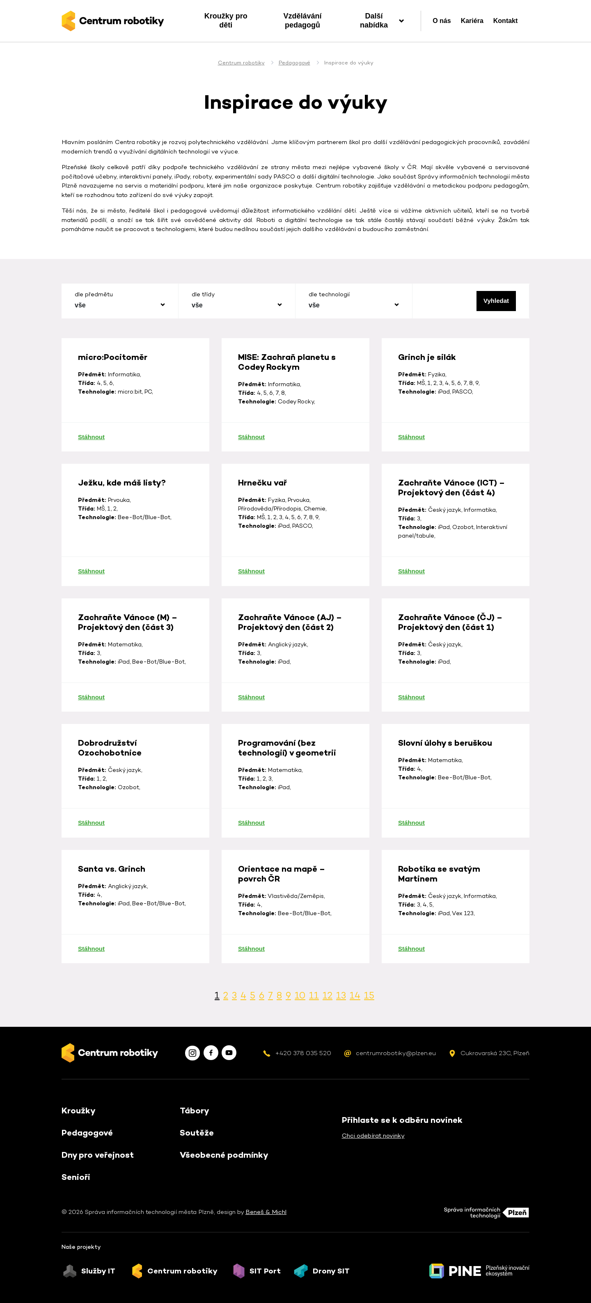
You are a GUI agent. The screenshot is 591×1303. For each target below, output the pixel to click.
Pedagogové (294, 62)
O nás (442, 20)
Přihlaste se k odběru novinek (402, 1120)
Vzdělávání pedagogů (302, 20)
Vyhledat (496, 300)
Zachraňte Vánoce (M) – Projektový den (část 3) (127, 660)
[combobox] (120, 305)
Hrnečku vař (262, 520)
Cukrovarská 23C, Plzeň (494, 1053)
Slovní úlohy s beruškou (445, 781)
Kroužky (79, 1110)
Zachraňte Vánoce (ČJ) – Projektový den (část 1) (450, 660)
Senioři (76, 1177)
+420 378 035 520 (303, 1053)
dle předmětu (94, 294)
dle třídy (203, 294)
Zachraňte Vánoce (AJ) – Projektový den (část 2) (290, 660)
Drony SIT (331, 1271)
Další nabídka (374, 20)
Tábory (194, 1110)
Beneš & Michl (265, 1212)
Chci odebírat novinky (373, 1135)
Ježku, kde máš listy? (122, 520)
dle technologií (329, 294)
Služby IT (98, 1271)
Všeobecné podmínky (224, 1155)
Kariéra (472, 20)
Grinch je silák (427, 395)
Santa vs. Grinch (111, 907)
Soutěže (197, 1132)
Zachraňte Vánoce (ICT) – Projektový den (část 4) (451, 525)
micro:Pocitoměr (112, 395)
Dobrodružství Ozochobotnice (110, 786)
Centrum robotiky (241, 62)
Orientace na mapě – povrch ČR (281, 912)
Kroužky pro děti (225, 20)
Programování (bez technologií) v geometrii (287, 786)
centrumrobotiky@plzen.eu (396, 1053)
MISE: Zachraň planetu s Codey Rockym (287, 400)
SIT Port (265, 1271)
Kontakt (505, 20)
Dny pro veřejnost (98, 1155)
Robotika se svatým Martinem (439, 912)
